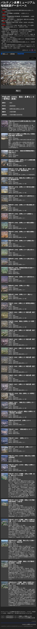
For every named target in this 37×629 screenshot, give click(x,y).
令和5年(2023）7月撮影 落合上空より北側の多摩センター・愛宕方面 (21, 541)
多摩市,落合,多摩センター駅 (17, 108)
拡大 (18, 90)
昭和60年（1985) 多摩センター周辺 (18, 285)
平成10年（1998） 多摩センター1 (18, 438)
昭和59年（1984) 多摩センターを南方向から (21, 276)
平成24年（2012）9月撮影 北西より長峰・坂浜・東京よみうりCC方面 (21, 474)
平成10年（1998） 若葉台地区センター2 (20, 429)
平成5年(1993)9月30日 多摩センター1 (19, 420)
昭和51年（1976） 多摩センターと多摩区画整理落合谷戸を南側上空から (21, 160)
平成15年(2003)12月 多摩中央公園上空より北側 (21, 121)
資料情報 (12, 53)
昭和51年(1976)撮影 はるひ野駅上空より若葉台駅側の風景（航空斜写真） (21, 134)
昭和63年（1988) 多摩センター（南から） (20, 294)
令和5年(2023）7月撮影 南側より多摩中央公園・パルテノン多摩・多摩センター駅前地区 (21, 583)
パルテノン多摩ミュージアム (29, 624)
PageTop (34, 621)
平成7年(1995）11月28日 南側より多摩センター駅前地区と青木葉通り (21, 412)
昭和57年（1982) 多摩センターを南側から (20, 213)
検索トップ (4, 53)
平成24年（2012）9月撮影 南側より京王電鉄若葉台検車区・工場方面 (21, 500)
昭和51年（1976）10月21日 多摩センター (20, 447)
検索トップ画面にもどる (25, 616)
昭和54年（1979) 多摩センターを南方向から (21, 196)
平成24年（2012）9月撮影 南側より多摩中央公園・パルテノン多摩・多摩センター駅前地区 (21, 520)
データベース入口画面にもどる (27, 617)
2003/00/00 (12, 105)
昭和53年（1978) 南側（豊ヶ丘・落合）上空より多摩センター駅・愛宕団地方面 (21, 169)
